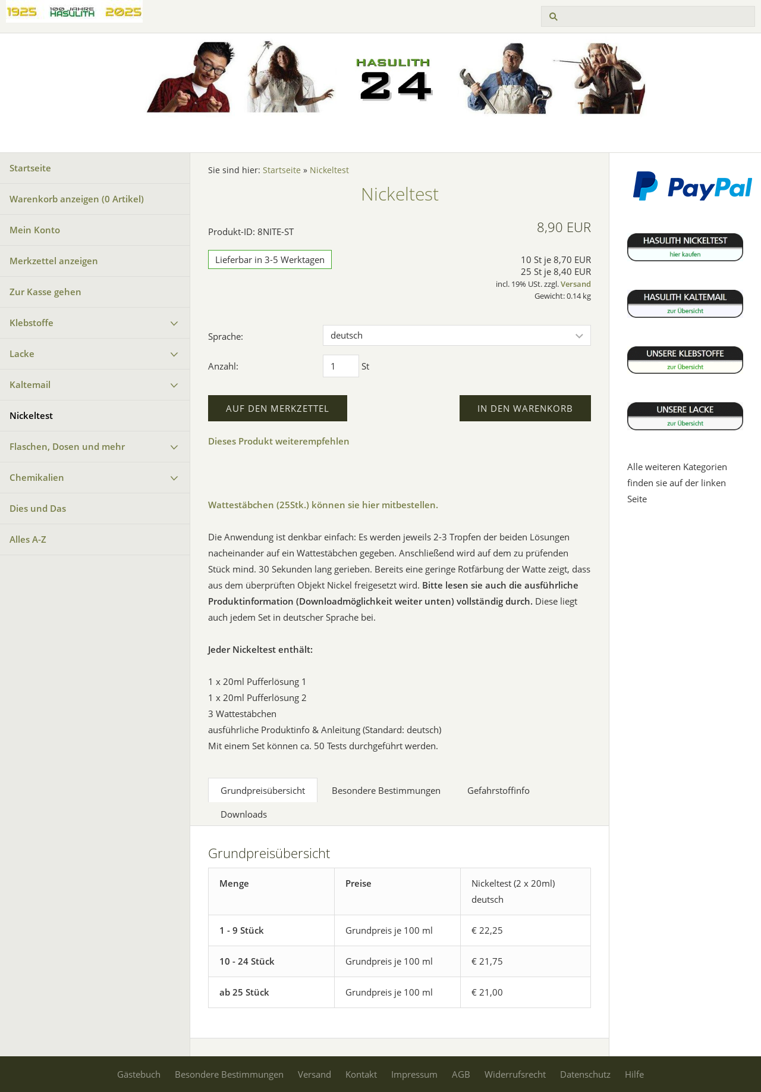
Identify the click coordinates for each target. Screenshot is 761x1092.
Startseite (30, 168)
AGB (461, 1074)
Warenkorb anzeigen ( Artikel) (77, 199)
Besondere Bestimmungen (229, 1074)
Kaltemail (30, 384)
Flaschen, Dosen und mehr (67, 446)
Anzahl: (223, 366)
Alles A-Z (28, 539)
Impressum (414, 1074)
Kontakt (361, 1074)
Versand (576, 284)
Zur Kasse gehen (45, 292)
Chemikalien (37, 477)
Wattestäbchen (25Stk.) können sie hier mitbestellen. (323, 505)
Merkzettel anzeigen (54, 261)
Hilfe (634, 1074)
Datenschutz (585, 1074)
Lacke (22, 353)
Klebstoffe (32, 322)
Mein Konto (35, 230)
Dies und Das (38, 508)
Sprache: (225, 336)
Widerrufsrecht (515, 1074)
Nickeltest (31, 415)
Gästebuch (139, 1074)
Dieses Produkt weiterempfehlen (279, 441)
